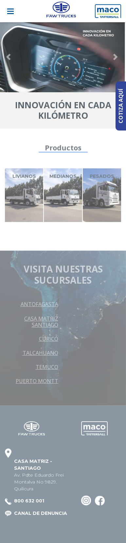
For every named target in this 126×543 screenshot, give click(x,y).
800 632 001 (29, 501)
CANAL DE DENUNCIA (40, 513)
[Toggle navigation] (10, 11)
